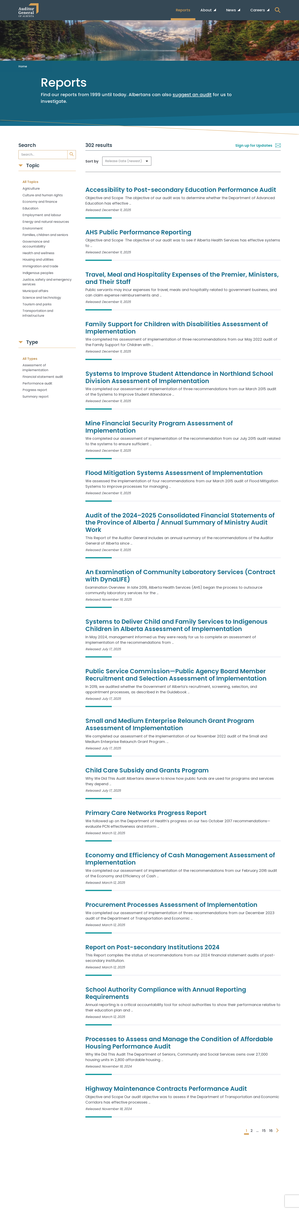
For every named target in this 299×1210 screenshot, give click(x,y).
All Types (30, 358)
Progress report (35, 390)
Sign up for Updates (258, 145)
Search (27, 145)
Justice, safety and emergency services (47, 282)
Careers (258, 10)
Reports (183, 10)
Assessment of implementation (35, 367)
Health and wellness (38, 253)
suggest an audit (192, 94)
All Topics (30, 182)
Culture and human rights (43, 195)
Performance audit (37, 383)
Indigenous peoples (38, 273)
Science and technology (42, 297)
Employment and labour (42, 215)
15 (264, 1130)
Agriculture (31, 188)
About (206, 10)
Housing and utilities (38, 259)
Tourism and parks (37, 304)
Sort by (92, 161)
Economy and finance (40, 201)
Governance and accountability (36, 244)
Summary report (36, 396)
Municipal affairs (35, 291)
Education (30, 208)
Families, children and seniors (45, 235)
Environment (33, 228)
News (231, 10)
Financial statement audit (43, 376)
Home (22, 66)
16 (271, 1130)
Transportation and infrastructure (38, 313)
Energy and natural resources (46, 221)
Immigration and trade (40, 266)
